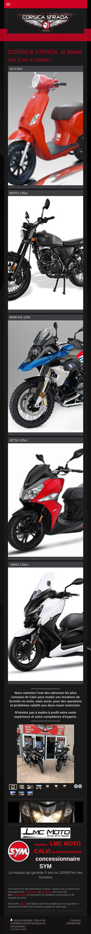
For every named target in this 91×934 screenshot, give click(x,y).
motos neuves (31, 892)
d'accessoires (19, 895)
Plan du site (40, 920)
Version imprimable (21, 920)
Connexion (75, 920)
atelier (22, 903)
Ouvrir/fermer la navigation (45, 4)
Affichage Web (74, 923)
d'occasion (46, 892)
